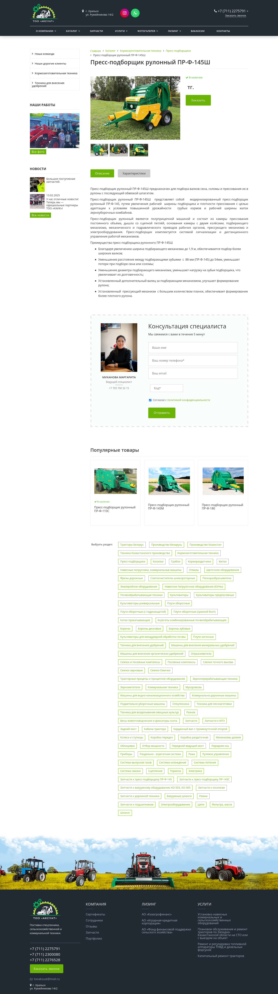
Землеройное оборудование (138, 586)
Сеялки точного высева (218, 662)
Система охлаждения (172, 762)
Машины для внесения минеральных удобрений (202, 645)
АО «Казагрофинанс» (157, 914)
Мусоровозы (194, 687)
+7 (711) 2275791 (232, 10)
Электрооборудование (175, 804)
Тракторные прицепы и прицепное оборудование (152, 678)
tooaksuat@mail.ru (47, 979)
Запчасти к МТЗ (215, 720)
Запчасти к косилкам (211, 787)
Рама (191, 754)
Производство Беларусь (166, 544)
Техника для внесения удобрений (48, 84)
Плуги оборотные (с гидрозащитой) (143, 611)
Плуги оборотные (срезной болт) (194, 611)
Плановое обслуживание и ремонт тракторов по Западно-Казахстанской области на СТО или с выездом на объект (223, 933)
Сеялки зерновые (131, 670)
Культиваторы (179, 595)
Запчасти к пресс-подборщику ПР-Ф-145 (146, 779)
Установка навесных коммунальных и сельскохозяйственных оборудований (214, 919)
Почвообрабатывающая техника (141, 595)
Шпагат (125, 812)
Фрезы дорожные (131, 578)
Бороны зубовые (179, 628)
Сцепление (155, 771)
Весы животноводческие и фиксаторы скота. (149, 720)
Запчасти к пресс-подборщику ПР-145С (204, 779)
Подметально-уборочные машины (142, 704)
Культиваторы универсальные (139, 603)
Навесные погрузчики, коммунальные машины (150, 570)
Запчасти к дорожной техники (139, 796)
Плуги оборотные (178, 603)
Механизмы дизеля (228, 737)
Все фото (38, 152)
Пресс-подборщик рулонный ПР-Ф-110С (115, 509)
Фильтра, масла (222, 804)
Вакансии (197, 31)
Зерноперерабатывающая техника (214, 678)
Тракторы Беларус (131, 544)
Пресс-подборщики (132, 561)
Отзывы (91, 926)
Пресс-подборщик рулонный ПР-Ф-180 (222, 506)
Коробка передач (162, 737)
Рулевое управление (215, 754)
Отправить (162, 412)
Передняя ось (220, 746)
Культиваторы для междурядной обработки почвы (153, 636)
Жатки (223, 561)
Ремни (203, 796)
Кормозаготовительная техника (56, 73)
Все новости (40, 215)
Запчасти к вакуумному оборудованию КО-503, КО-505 (155, 787)
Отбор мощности (153, 746)
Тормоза (175, 771)
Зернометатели (130, 687)
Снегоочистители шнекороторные (172, 578)
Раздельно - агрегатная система (160, 754)
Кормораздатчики (199, 561)
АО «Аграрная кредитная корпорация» (159, 922)
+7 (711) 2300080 (45, 954)
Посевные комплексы (181, 662)
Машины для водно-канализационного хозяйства (152, 695)
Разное (190, 712)
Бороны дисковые (149, 628)
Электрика (195, 771)
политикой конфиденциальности (188, 400)
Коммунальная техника (163, 687)
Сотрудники (94, 920)
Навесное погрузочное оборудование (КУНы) (194, 586)
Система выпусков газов (136, 762)
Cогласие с (181, 400)
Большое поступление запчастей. (60, 180)
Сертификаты (95, 914)
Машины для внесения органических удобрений (151, 653)
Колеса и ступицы (131, 737)
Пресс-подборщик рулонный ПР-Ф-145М (168, 506)
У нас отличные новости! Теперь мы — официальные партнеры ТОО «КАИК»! (62, 203)
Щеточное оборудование (222, 570)
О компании (44, 31)
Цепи (201, 804)
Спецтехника (180, 704)
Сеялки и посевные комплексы (140, 662)
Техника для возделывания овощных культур (149, 712)
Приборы (126, 754)
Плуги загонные (203, 636)
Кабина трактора (155, 729)
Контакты (223, 31)
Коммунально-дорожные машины (214, 695)
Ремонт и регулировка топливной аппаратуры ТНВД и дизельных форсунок (222, 947)
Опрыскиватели (201, 653)
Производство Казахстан (205, 544)
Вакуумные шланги (179, 796)
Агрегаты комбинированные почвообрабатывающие (192, 620)
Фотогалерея (146, 31)
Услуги (120, 31)
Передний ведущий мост (188, 746)
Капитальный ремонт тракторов (221, 955)
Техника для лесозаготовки (214, 704)
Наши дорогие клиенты (50, 63)
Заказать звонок (235, 15)
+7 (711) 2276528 (45, 959)
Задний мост (128, 729)
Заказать (198, 100)
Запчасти (96, 31)
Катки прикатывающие (135, 620)
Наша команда (44, 54)
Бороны (125, 628)
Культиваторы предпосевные (215, 595)
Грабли (175, 561)
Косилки (158, 561)
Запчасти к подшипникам (136, 804)
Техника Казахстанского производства (145, 553)
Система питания (205, 762)
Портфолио (94, 938)
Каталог (71, 31)
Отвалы (194, 570)
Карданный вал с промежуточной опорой (200, 729)
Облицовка (127, 746)
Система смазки (130, 771)
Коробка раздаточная (194, 737)
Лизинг (173, 31)
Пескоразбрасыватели (216, 578)
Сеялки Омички (160, 670)
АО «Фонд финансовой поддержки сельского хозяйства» (166, 931)
